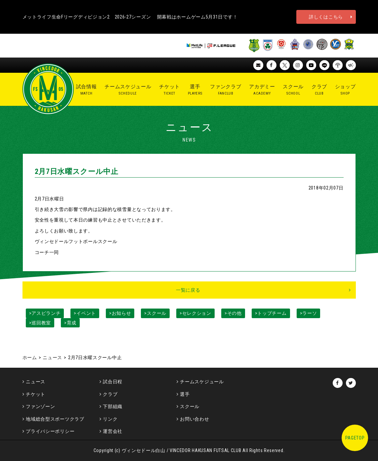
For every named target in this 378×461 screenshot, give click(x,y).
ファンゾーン (40, 406)
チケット (35, 394)
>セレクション (195, 313)
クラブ (110, 394)
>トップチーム (271, 313)
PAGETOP (355, 437)
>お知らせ (120, 313)
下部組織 (112, 406)
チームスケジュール (202, 381)
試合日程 (112, 381)
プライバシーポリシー (50, 431)
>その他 (233, 313)
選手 (184, 394)
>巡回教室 (40, 322)
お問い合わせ (194, 419)
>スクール (155, 313)
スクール (189, 406)
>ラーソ (308, 313)
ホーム (29, 357)
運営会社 (112, 431)
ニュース (52, 357)
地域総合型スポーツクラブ (55, 419)
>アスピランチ (45, 313)
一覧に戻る (188, 290)
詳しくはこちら (326, 17)
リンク (110, 419)
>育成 (70, 322)
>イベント (85, 313)
